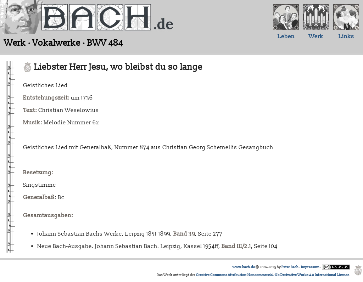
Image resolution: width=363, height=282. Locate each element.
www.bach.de (244, 267)
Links (346, 36)
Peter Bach (289, 267)
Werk (316, 36)
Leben (286, 36)
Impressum (310, 267)
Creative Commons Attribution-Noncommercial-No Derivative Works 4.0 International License (272, 275)
